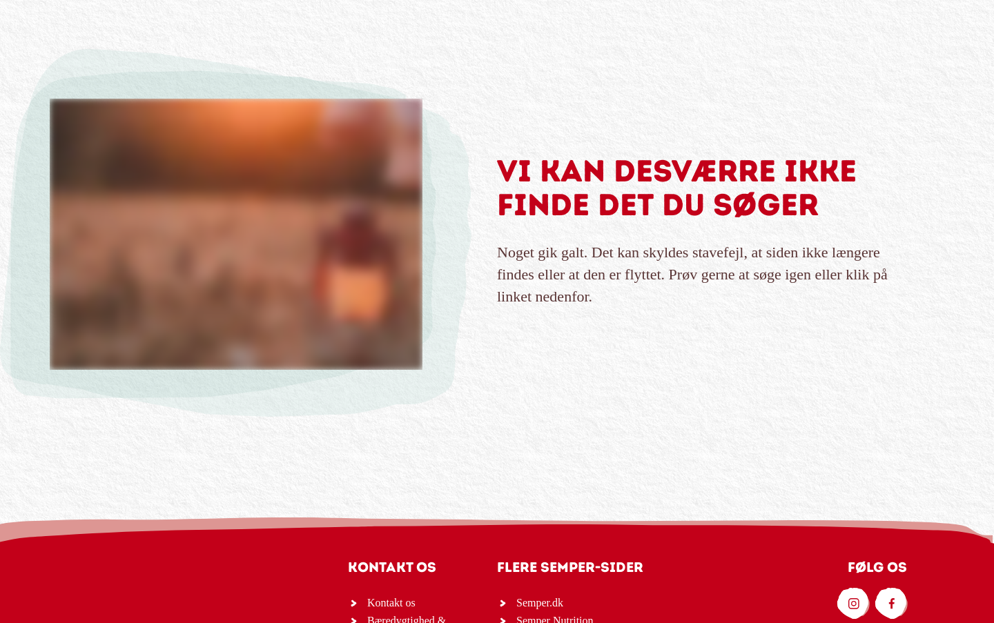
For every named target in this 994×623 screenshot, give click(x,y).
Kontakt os (391, 603)
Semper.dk (539, 603)
